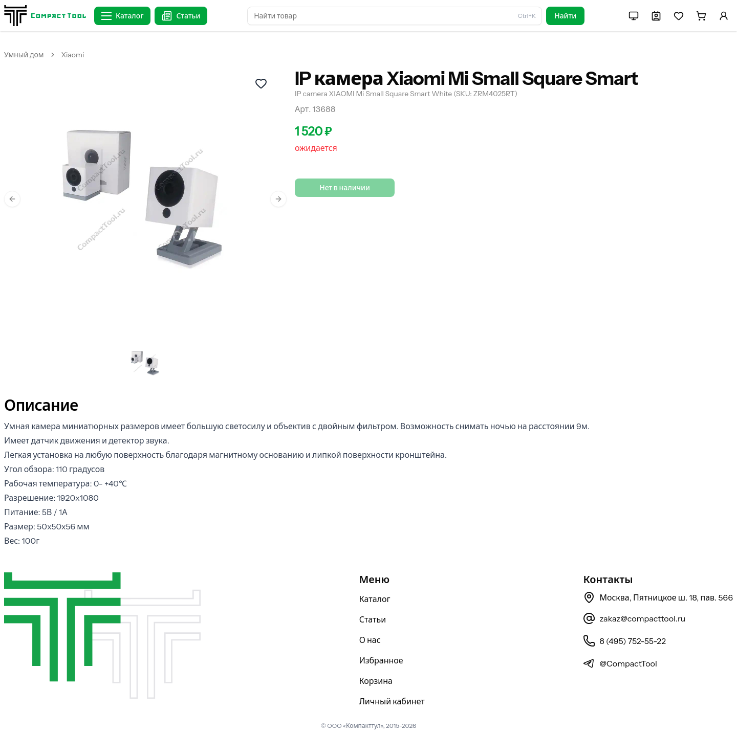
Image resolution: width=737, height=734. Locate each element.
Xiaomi (72, 54)
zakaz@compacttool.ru (634, 618)
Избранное (381, 660)
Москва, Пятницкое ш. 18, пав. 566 (658, 597)
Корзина (376, 681)
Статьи (372, 619)
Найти (565, 15)
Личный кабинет (392, 701)
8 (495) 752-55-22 (624, 641)
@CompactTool (620, 663)
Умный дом (24, 54)
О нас (370, 640)
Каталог (375, 599)
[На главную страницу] (45, 15)
